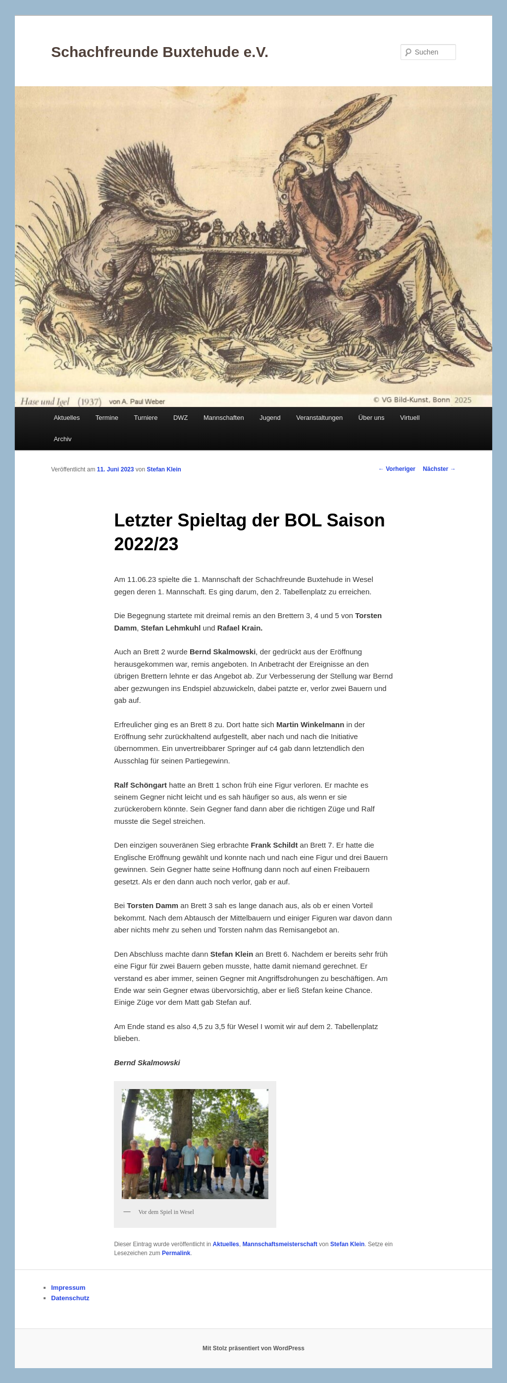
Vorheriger (396, 468)
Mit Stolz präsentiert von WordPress (253, 1348)
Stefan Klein (164, 469)
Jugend (270, 417)
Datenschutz (70, 1298)
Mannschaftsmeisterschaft (280, 1244)
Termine (107, 417)
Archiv (62, 439)
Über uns (371, 417)
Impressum (68, 1287)
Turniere (145, 417)
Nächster (439, 468)
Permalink (176, 1253)
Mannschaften (223, 417)
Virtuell (410, 417)
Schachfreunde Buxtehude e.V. (159, 52)
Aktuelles (66, 417)
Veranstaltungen (319, 417)
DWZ (180, 417)
